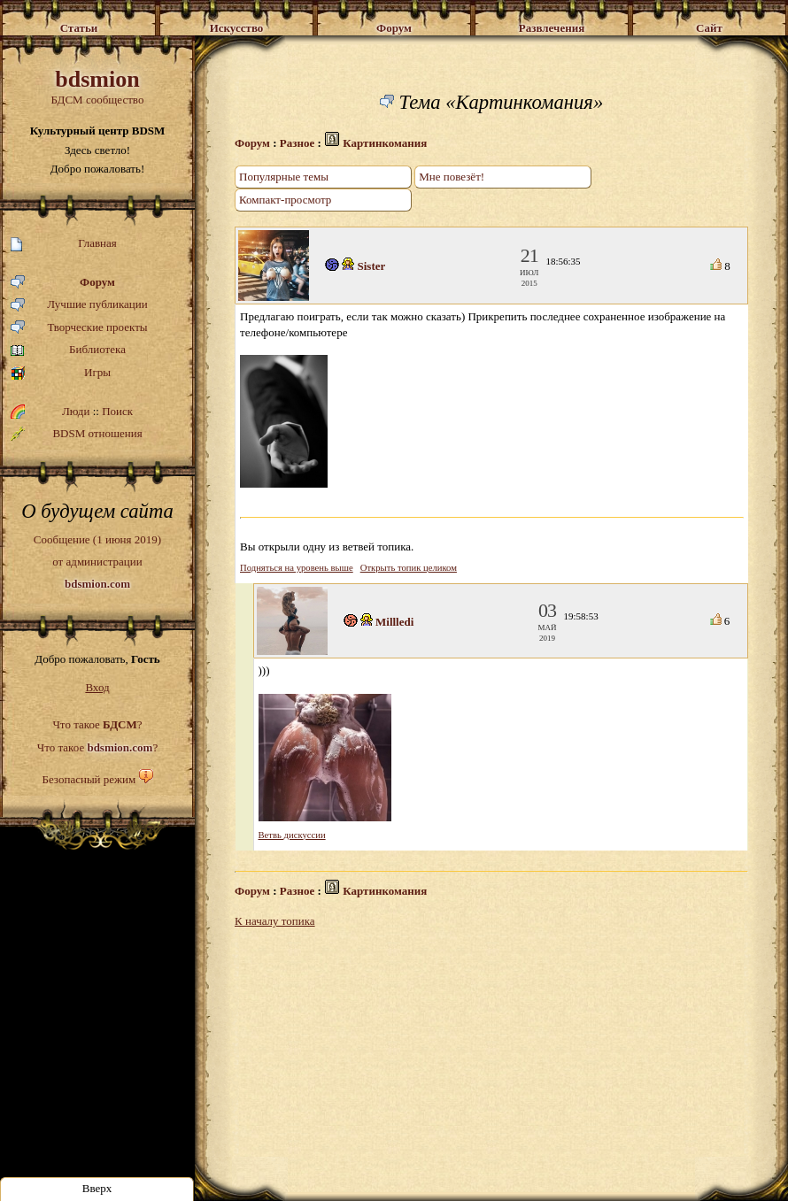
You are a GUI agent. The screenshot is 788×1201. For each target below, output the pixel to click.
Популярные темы (283, 176)
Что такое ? (97, 724)
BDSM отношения (77, 434)
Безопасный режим (88, 779)
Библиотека (68, 350)
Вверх (97, 1188)
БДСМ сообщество (97, 86)
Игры (61, 373)
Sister (372, 266)
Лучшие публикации (79, 304)
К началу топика (275, 921)
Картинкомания (385, 143)
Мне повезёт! (451, 176)
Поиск (117, 411)
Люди (75, 411)
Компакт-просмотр (285, 199)
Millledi (394, 621)
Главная (64, 243)
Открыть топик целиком (408, 568)
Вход (97, 687)
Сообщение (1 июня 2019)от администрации (97, 561)
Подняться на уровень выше (296, 568)
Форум (63, 282)
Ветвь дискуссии (292, 835)
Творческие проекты (79, 327)
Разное (297, 143)
